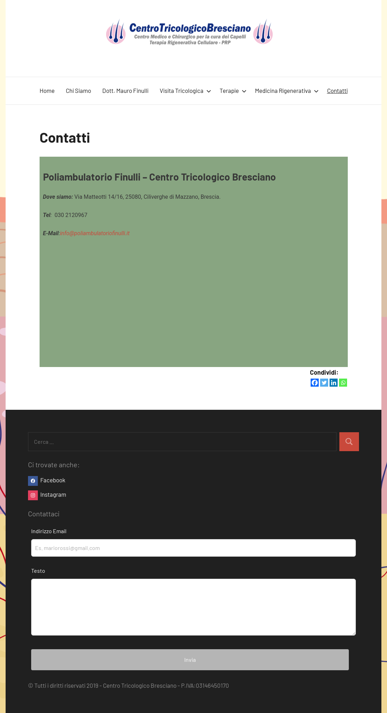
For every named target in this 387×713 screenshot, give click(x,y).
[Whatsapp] (343, 383)
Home (47, 90)
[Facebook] (315, 383)
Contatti (337, 90)
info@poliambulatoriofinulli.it (95, 233)
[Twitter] (324, 383)
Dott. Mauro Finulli (125, 90)
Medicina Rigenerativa (287, 90)
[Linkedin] (334, 383)
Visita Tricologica (185, 90)
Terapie (233, 90)
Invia (190, 659)
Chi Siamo (78, 90)
